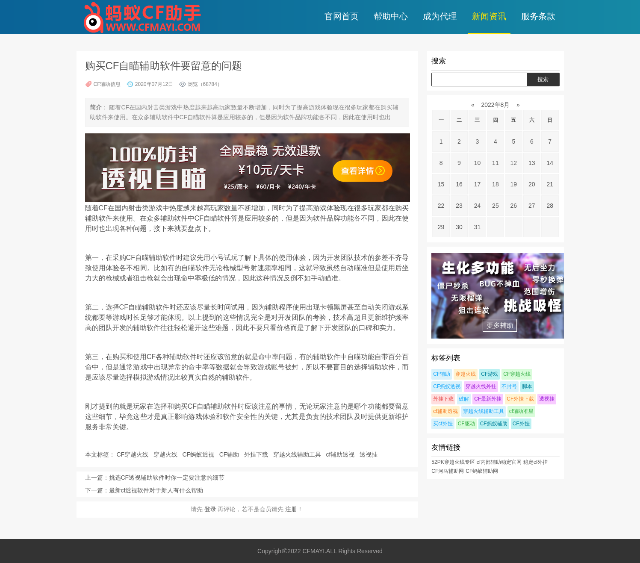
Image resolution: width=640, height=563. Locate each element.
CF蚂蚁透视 (199, 454)
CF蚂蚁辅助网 (482, 471)
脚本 (527, 386)
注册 (291, 509)
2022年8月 (496, 104)
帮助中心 (391, 16)
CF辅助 (230, 454)
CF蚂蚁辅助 (493, 424)
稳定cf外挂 (535, 462)
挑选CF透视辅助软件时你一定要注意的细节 (167, 477)
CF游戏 (489, 374)
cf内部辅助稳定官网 (499, 462)
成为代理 (440, 16)
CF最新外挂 (487, 399)
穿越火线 (166, 454)
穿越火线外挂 (481, 386)
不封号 (509, 386)
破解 (464, 399)
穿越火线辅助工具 (298, 454)
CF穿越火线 (133, 454)
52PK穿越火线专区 (453, 462)
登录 (210, 509)
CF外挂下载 (520, 399)
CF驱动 (466, 424)
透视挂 (369, 454)
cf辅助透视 (341, 454)
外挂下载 (257, 454)
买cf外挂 (442, 424)
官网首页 (341, 16)
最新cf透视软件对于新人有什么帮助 (156, 490)
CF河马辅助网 (447, 471)
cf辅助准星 (521, 411)
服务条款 (538, 16)
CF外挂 (521, 424)
